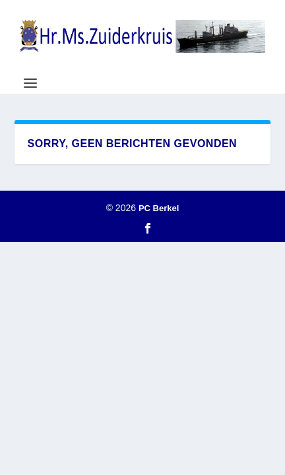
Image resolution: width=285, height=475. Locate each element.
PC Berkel (159, 208)
